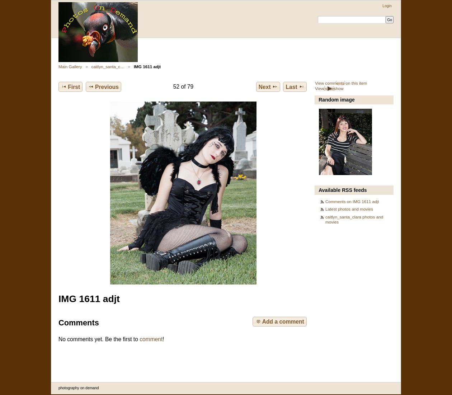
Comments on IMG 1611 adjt (352, 201)
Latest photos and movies (349, 209)
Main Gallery (70, 66)
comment (151, 339)
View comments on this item (341, 83)
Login (386, 6)
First (70, 87)
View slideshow (329, 88)
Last (295, 87)
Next (268, 87)
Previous (103, 87)
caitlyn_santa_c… (107, 66)
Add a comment (279, 321)
